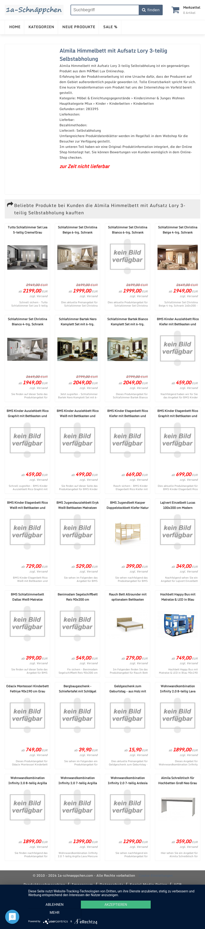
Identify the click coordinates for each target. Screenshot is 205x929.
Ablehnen (54, 913)
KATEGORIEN (41, 27)
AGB (178, 884)
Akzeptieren (114, 913)
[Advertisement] (31, 119)
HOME (14, 27)
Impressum (82, 884)
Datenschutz (111, 884)
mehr (174, 913)
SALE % (110, 27)
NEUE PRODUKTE (78, 27)
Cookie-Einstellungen (156, 875)
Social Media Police (148, 884)
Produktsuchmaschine (44, 884)
